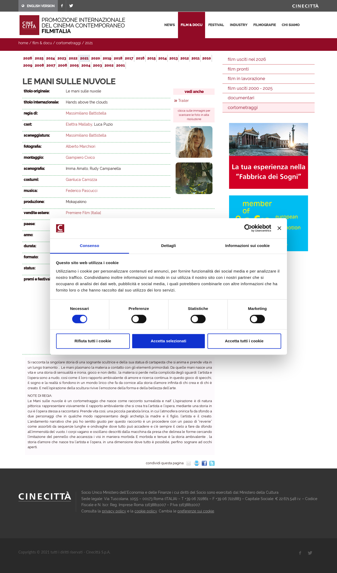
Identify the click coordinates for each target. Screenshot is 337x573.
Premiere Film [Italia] (83, 213)
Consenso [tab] (89, 245)
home (23, 43)
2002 (109, 65)
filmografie (264, 25)
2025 (39, 58)
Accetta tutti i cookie (244, 341)
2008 (39, 65)
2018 (118, 58)
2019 (107, 58)
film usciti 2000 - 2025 (250, 88)
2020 (95, 58)
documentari (241, 97)
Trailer (183, 100)
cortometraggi (68, 43)
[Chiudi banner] (279, 228)
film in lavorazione (246, 78)
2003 (97, 65)
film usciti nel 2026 (247, 59)
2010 (206, 58)
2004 (85, 65)
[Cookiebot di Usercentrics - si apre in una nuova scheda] (248, 228)
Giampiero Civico (80, 157)
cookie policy (146, 511)
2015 (151, 58)
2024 (50, 58)
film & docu (191, 25)
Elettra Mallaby (79, 124)
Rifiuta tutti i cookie (93, 341)
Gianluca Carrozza (81, 179)
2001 (120, 65)
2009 (27, 65)
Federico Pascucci (81, 191)
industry (238, 25)
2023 (61, 58)
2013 (173, 58)
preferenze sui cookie (195, 511)
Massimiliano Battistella (86, 113)
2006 (62, 65)
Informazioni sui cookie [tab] (247, 245)
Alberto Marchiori (80, 146)
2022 (73, 58)
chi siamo (291, 25)
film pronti (238, 69)
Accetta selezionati (168, 341)
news (169, 25)
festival (216, 25)
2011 (195, 58)
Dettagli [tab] (168, 245)
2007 (50, 65)
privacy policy (114, 511)
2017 (129, 58)
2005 (74, 65)
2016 (140, 58)
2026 (27, 58)
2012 (184, 58)
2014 (162, 58)
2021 (89, 43)
